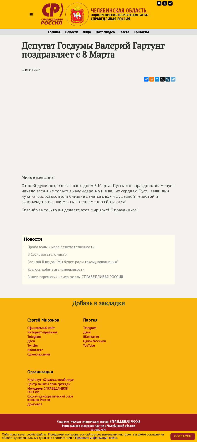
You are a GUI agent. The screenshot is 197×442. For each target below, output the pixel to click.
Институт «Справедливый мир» (50, 379)
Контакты (141, 32)
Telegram (34, 336)
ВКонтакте (35, 350)
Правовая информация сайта (96, 438)
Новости (71, 32)
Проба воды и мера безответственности (59, 247)
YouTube (89, 345)
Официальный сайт (41, 328)
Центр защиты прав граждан (48, 384)
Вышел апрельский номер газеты (73, 277)
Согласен (182, 436)
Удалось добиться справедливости (54, 270)
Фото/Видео (105, 32)
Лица (87, 32)
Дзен (31, 341)
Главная (54, 32)
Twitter (32, 345)
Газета (124, 32)
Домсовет (34, 404)
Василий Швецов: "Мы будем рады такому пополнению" (71, 262)
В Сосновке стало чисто (45, 255)
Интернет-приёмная (42, 332)
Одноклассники (38, 354)
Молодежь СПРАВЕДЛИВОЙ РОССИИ (47, 390)
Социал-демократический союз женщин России (50, 398)
